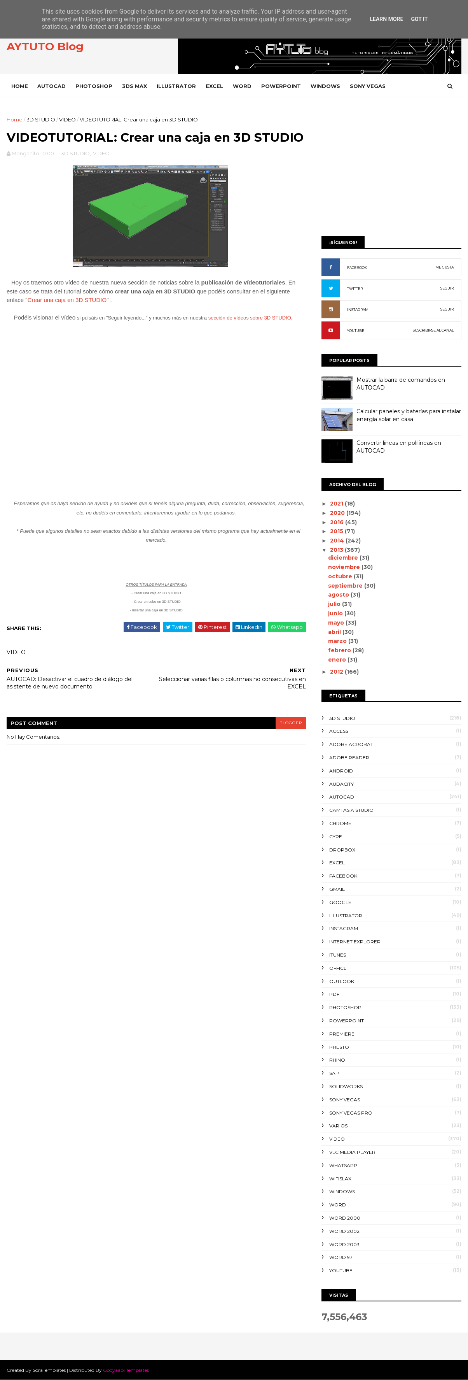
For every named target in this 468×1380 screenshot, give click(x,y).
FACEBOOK (357, 267)
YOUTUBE (355, 330)
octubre (341, 576)
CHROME (340, 823)
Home (19, 86)
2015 (337, 531)
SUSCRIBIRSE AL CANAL (433, 330)
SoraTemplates (49, 1370)
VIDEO (67, 119)
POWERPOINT (281, 86)
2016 (337, 522)
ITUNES (337, 955)
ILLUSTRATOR (176, 86)
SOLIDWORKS (346, 1086)
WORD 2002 (344, 1231)
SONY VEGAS (368, 86)
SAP (334, 1073)
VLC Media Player (352, 1152)
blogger (290, 722)
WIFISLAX (340, 1179)
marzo (338, 640)
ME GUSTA (444, 267)
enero (338, 659)
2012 (337, 671)
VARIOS (338, 1126)
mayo (337, 622)
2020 (338, 512)
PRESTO (339, 1047)
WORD (242, 86)
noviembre (344, 567)
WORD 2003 (344, 1244)
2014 (338, 540)
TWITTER (355, 288)
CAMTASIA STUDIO (351, 810)
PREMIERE (341, 1034)
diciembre (344, 557)
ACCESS (338, 731)
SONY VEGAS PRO (350, 1113)
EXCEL (214, 86)
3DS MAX (134, 86)
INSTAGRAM (357, 309)
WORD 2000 (344, 1218)
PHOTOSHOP (93, 86)
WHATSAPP (343, 1165)
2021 (337, 503)
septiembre (346, 585)
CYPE (335, 836)
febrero (340, 650)
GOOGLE (340, 902)
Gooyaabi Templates (126, 1370)
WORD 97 (341, 1257)
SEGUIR (447, 288)
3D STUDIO (40, 119)
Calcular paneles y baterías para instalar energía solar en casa (408, 415)
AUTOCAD (51, 86)
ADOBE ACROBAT (351, 744)
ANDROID (341, 771)
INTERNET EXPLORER (355, 942)
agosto (339, 594)
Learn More (386, 19)
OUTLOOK (341, 981)
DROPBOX (342, 850)
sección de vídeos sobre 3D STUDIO (249, 318)
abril (335, 632)
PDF (334, 994)
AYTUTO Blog (45, 46)
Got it (419, 19)
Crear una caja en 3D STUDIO (67, 300)
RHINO (337, 1060)
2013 (337, 549)
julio (335, 603)
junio (336, 613)
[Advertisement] (391, 170)
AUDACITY (341, 784)
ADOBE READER (349, 757)
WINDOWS (325, 86)
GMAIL (337, 889)
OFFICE (338, 968)
